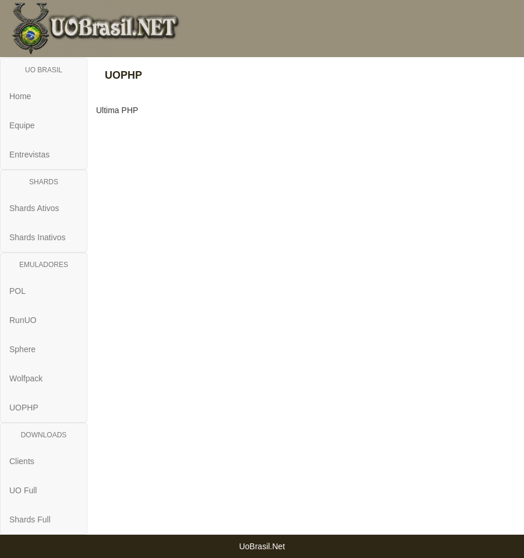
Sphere (22, 349)
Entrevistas (29, 154)
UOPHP (23, 407)
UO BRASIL (43, 70)
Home (20, 96)
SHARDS (43, 182)
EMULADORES (43, 265)
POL (17, 291)
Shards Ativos (34, 208)
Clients (21, 461)
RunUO (23, 320)
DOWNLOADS (44, 435)
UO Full (23, 490)
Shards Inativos (37, 237)
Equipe (22, 125)
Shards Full (30, 519)
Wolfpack (26, 378)
